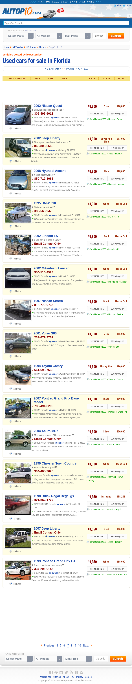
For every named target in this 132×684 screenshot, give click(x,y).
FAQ (72, 677)
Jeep (110, 153)
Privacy (79, 677)
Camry (120, 379)
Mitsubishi (113, 281)
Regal (118, 509)
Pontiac (111, 411)
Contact (88, 677)
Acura (111, 444)
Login (128, 5)
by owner (55, 117)
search (116, 35)
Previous (47, 645)
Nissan (111, 119)
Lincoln (111, 249)
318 (117, 216)
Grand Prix (122, 411)
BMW (110, 216)
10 (79, 645)
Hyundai (112, 184)
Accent (121, 184)
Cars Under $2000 (97, 119)
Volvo (111, 346)
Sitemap (57, 677)
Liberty (118, 153)
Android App (45, 677)
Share (119, 5)
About (66, 677)
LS (118, 249)
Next (87, 645)
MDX (118, 444)
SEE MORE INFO (97, 113)
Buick (111, 509)
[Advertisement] (66, 91)
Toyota (111, 379)
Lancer (123, 281)
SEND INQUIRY (117, 113)
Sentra (120, 314)
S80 (117, 346)
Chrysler (112, 477)
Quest (119, 119)
